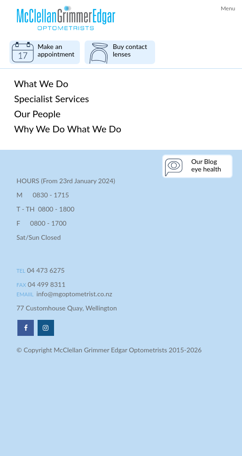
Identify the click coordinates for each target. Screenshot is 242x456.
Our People (37, 113)
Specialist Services (51, 98)
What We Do (41, 83)
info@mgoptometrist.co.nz (74, 294)
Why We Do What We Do (67, 128)
